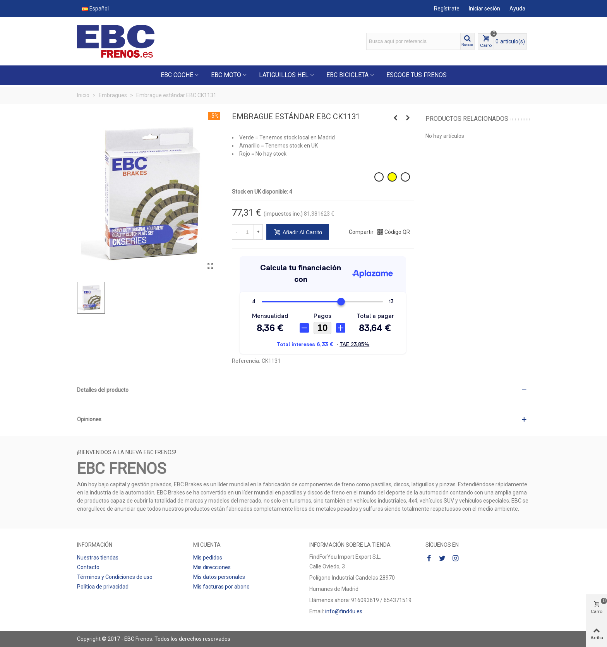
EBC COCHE (177, 75)
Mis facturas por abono (221, 587)
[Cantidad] (247, 232)
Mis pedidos (207, 557)
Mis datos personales (219, 577)
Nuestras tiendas (97, 557)
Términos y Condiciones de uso (115, 577)
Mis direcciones (212, 567)
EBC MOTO (226, 75)
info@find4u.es (343, 611)
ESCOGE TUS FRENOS (416, 75)
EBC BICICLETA (347, 75)
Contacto (88, 567)
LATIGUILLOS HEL (284, 75)
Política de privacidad (103, 587)
